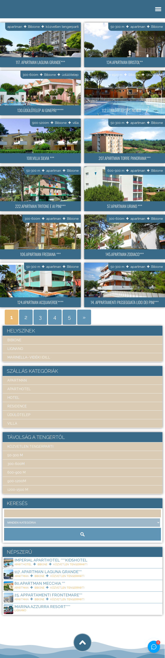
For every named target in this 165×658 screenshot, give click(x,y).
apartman (14, 27)
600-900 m (115, 171)
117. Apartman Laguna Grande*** (48, 571)
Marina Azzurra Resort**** (42, 606)
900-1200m (40, 123)
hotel (13, 398)
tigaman (57, 639)
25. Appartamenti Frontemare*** (48, 595)
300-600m (30, 75)
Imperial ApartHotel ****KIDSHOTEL (50, 560)
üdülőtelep (70, 75)
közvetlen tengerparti (62, 27)
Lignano (15, 349)
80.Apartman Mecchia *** (39, 583)
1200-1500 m (113, 75)
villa (76, 123)
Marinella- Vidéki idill (28, 357)
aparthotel (19, 389)
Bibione (34, 27)
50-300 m (117, 27)
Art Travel (33, 639)
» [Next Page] (84, 317)
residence (17, 406)
